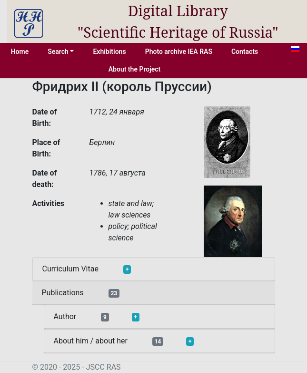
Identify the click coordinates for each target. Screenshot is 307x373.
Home (20, 51)
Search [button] (58, 51)
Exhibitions (109, 51)
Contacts (244, 51)
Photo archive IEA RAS (178, 51)
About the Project (135, 69)
